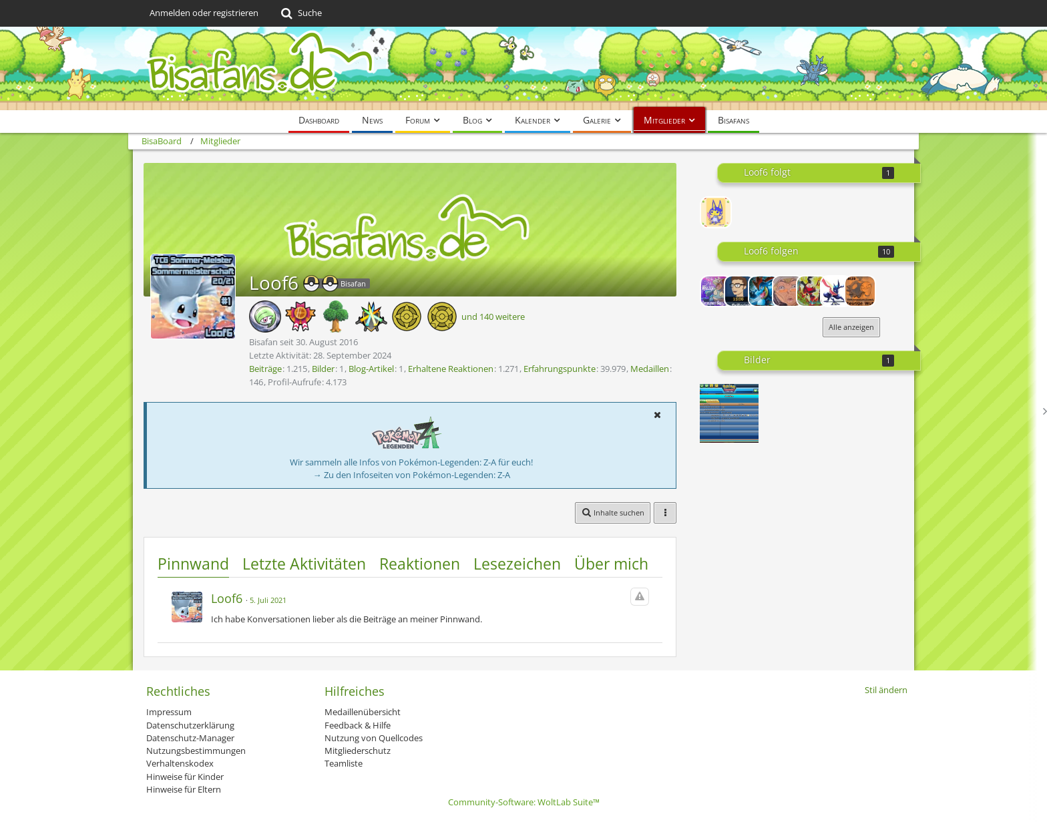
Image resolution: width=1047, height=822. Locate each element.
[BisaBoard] (523, 68)
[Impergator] (764, 291)
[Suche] (300, 13)
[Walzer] (716, 291)
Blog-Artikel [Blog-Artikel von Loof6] (371, 369)
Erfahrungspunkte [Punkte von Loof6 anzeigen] (560, 369)
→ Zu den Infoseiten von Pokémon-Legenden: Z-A (411, 475)
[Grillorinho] (740, 291)
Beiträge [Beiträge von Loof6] (265, 369)
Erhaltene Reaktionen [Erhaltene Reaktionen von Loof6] (450, 369)
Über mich (611, 563)
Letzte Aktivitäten (304, 563)
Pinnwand (193, 563)
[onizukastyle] (788, 291)
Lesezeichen (517, 563)
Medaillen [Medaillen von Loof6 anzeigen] (649, 369)
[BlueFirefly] (812, 291)
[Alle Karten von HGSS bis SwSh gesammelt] (729, 413)
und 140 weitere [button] (493, 317)
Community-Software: (524, 802)
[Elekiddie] (716, 212)
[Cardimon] (836, 291)
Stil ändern (886, 690)
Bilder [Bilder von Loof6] (323, 369)
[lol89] (860, 291)
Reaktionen (419, 563)
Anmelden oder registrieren (204, 13)
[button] (657, 414)
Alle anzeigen (851, 327)
